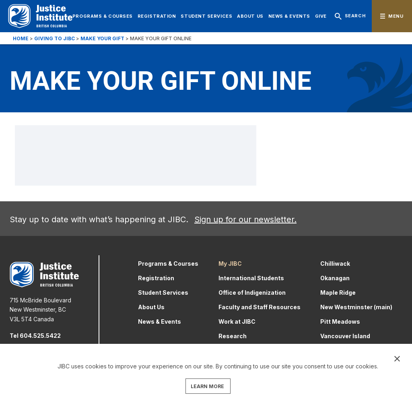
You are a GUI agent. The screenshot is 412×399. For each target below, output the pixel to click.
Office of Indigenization (252, 292)
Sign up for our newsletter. (245, 219)
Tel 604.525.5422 (35, 335)
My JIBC (230, 263)
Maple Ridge (338, 292)
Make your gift (102, 38)
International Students (251, 278)
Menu (395, 16)
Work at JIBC (236, 321)
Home (21, 38)
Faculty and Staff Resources (259, 307)
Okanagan (335, 278)
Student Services (206, 16)
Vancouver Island (345, 336)
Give (321, 16)
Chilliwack (335, 263)
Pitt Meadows (340, 321)
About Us (250, 16)
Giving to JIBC (54, 38)
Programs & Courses (102, 16)
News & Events (289, 16)
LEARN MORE (207, 386)
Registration (157, 16)
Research (232, 336)
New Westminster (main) (356, 307)
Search (348, 16)
